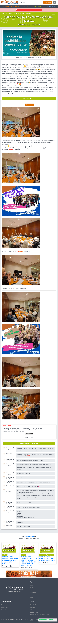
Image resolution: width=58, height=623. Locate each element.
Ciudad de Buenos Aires (17, 13)
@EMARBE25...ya (21, 454)
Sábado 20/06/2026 (29, 561)
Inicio (2, 13)
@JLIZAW (19, 522)
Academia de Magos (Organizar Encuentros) (39, 614)
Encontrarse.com (13, 619)
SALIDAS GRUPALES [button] (37, 6)
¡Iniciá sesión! (29, 433)
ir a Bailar (4, 555)
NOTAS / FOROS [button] (51, 6)
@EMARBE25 (20, 448)
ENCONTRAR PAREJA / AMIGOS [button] (11, 6)
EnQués (31, 609)
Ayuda (31, 587)
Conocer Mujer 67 (10, 447)
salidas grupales (29, 536)
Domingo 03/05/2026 (10, 560)
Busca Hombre (4, 607)
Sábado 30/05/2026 (47, 558)
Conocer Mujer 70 (10, 459)
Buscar (31, 585)
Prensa (31, 597)
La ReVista (32, 607)
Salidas (8, 13)
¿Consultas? (29, 437)
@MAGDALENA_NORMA (34, 507)
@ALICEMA (19, 511)
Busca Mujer (3, 609)
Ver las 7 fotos (30, 105)
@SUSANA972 (27, 486)
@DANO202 (19, 526)
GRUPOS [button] (26, 6)
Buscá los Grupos (34, 612)
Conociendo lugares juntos (47, 555)
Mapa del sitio (33, 592)
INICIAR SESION (47, 2)
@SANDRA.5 (20, 473)
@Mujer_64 (6, 144)
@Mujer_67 (17, 149)
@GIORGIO (19, 514)
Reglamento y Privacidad (35, 590)
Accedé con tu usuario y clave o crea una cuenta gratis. (29, 9)
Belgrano (28, 13)
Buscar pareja (4, 604)
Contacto (32, 595)
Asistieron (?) (29, 98)
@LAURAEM (12, 148)
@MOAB (19, 513)
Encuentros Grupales (34, 604)
